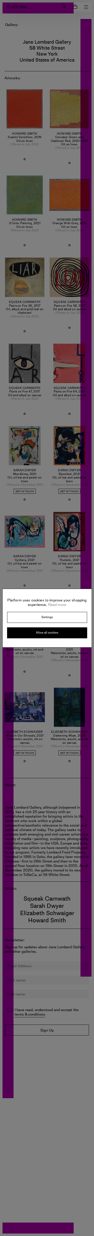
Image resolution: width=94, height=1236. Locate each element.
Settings (47, 617)
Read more (56, 604)
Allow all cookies (47, 632)
